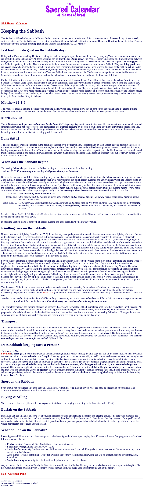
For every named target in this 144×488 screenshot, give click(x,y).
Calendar (21, 23)
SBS (3, 473)
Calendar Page (17, 473)
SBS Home (7, 23)
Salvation (6, 353)
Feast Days (48, 292)
